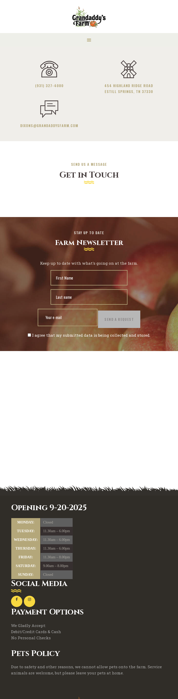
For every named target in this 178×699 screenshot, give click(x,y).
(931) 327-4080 (49, 85)
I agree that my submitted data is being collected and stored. (89, 338)
